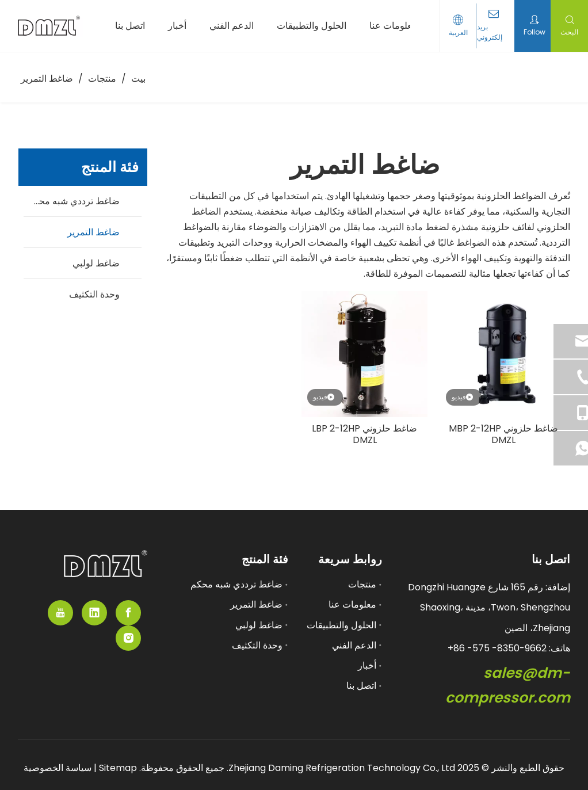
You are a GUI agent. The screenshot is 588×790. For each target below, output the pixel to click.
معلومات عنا (352, 604)
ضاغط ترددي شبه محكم (74, 201)
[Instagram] (128, 638)
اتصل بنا (361, 685)
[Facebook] (128, 612)
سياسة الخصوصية (57, 767)
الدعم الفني (354, 645)
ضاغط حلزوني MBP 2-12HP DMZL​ (503, 434)
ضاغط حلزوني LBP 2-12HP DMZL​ (364, 434)
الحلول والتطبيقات (341, 625)
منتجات (362, 584)
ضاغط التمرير (93, 232)
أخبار (367, 665)
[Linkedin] (94, 612)
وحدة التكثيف (94, 294)
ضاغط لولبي (96, 263)
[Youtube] (60, 612)
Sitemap (117, 767)
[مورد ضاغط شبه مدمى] (105, 563)
